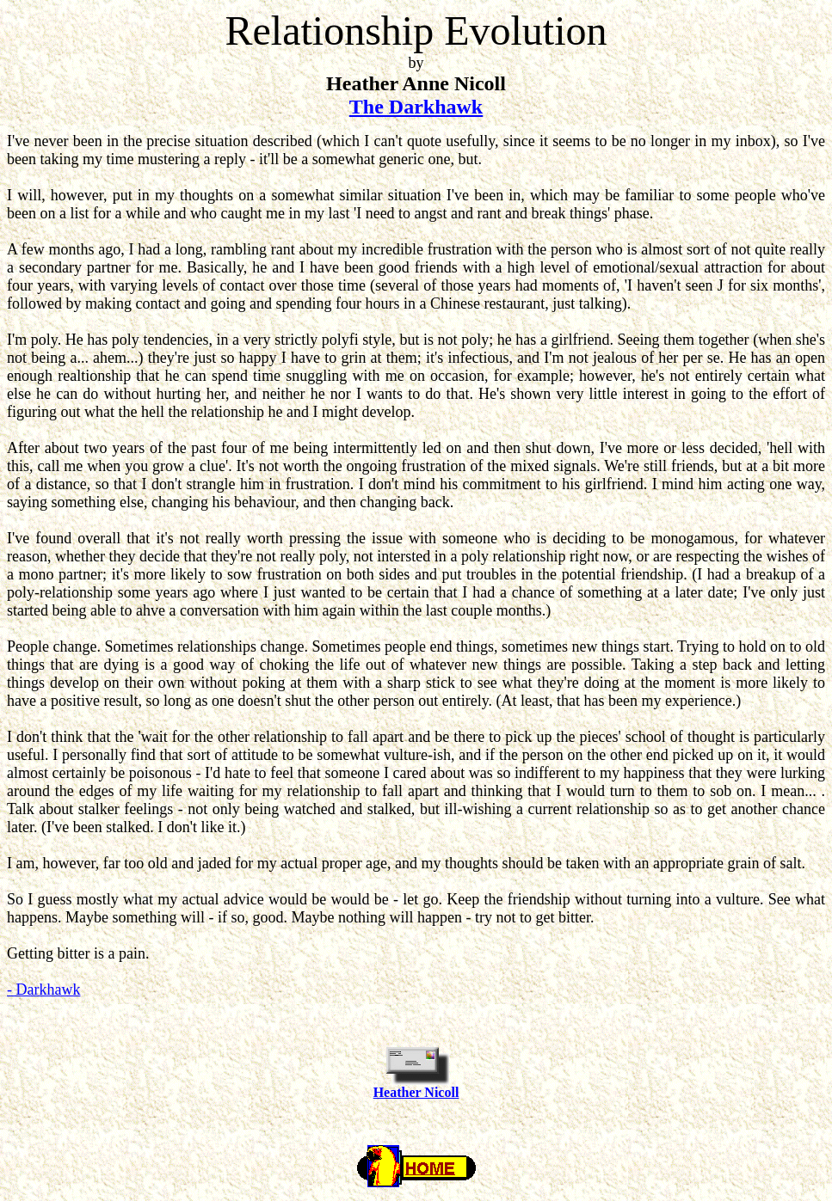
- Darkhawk (43, 989)
